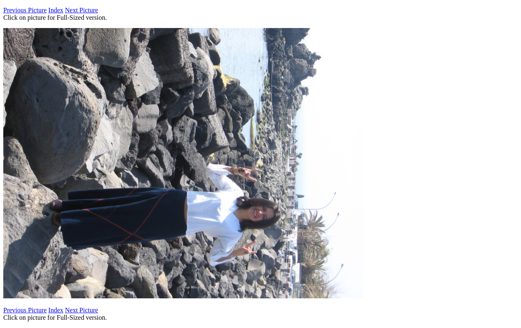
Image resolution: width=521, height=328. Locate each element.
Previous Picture (25, 10)
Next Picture (81, 10)
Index (55, 10)
